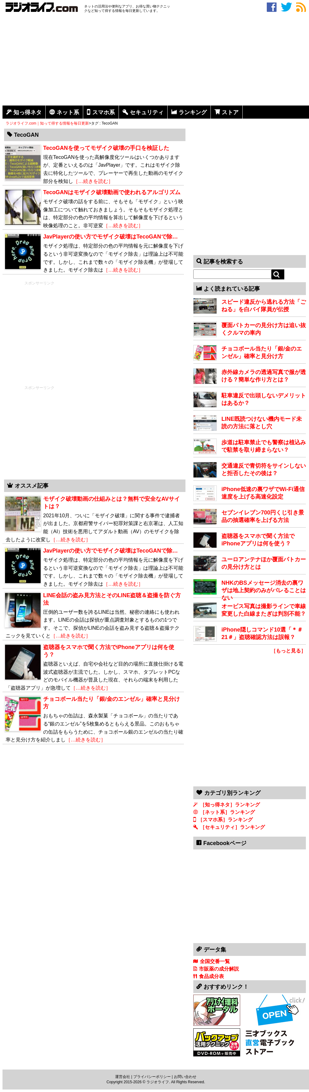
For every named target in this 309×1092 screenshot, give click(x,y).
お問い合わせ (185, 1077)
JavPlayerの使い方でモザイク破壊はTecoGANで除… (110, 551)
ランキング (193, 112)
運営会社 (122, 1077)
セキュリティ (147, 112)
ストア (230, 112)
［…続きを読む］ (123, 225)
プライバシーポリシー (152, 1077)
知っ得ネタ (27, 112)
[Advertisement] (156, 60)
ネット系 (68, 112)
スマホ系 (103, 112)
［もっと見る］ (288, 650)
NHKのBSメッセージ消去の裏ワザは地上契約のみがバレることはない (263, 590)
